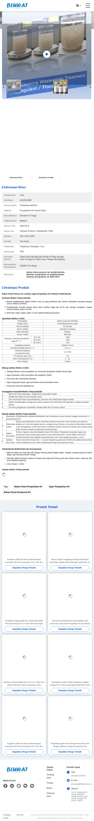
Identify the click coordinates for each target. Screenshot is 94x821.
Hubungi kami (50, 794)
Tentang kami (50, 776)
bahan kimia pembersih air (17, 492)
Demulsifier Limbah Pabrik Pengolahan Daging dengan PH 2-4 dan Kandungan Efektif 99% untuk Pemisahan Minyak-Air (70, 683)
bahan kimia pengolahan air (28, 487)
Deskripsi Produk (46, 177)
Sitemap (20, 815)
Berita (49, 788)
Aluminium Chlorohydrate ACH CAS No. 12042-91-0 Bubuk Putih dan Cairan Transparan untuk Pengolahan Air (24, 683)
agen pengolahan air (59, 487)
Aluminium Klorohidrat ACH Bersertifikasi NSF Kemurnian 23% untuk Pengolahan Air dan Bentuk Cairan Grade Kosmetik (70, 622)
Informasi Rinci (16, 177)
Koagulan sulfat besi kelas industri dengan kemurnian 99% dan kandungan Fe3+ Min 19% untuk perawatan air (24, 561)
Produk (50, 783)
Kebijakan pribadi (7, 816)
